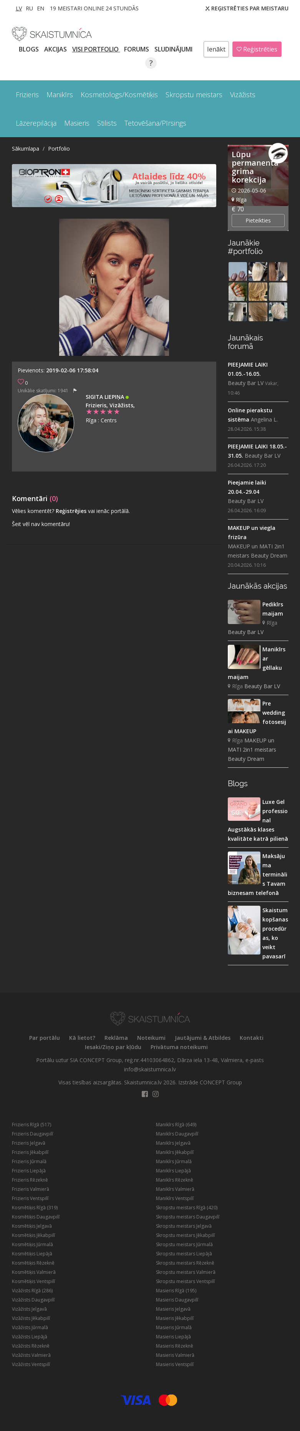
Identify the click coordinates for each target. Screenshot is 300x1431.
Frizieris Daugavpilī (32, 1134)
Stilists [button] (107, 123)
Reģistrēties (257, 49)
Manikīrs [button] (59, 94)
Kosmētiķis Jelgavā (32, 1226)
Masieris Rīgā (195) (176, 1290)
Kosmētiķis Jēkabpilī (33, 1235)
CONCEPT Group (221, 1082)
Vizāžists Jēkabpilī (31, 1318)
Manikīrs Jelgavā (173, 1143)
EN (40, 8)
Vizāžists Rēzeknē (31, 1346)
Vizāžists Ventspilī (31, 1364)
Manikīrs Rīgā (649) (176, 1124)
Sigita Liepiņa (106, 396)
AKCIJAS (56, 49)
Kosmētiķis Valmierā (34, 1272)
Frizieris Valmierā (30, 1189)
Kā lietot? (82, 1037)
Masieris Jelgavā (173, 1309)
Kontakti (252, 1037)
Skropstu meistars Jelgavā (184, 1226)
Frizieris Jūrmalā (29, 1161)
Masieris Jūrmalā (174, 1327)
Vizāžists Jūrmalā (30, 1327)
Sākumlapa (25, 148)
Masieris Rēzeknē (174, 1346)
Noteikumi (151, 1037)
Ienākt (216, 49)
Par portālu (44, 1037)
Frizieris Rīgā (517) (31, 1124)
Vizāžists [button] (242, 94)
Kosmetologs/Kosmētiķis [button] (119, 94)
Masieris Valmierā (175, 1355)
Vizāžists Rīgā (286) (32, 1290)
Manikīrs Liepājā (173, 1170)
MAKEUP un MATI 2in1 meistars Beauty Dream (257, 551)
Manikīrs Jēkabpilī (175, 1152)
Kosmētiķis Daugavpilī (36, 1217)
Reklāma (116, 1037)
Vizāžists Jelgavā (29, 1309)
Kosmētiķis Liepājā (32, 1253)
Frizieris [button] (27, 94)
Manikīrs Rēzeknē (174, 1180)
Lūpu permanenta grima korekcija (255, 167)
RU (29, 8)
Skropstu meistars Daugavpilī (187, 1217)
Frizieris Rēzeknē (30, 1180)
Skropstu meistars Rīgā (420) (186, 1207)
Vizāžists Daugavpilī (33, 1300)
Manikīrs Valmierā (175, 1189)
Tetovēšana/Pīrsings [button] (155, 123)
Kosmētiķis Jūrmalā (32, 1244)
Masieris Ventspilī (175, 1364)
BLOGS (29, 49)
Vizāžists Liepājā (29, 1336)
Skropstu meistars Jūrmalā (184, 1244)
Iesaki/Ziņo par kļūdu (113, 1047)
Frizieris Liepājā (29, 1170)
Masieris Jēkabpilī (175, 1318)
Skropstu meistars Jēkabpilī (185, 1235)
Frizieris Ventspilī (30, 1198)
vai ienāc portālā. (109, 511)
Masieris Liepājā (173, 1336)
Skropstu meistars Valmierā (185, 1272)
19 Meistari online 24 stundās (94, 8)
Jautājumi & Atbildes (202, 1037)
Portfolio (59, 148)
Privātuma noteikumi (179, 1047)
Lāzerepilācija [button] (36, 123)
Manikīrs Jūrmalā (174, 1161)
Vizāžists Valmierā (31, 1355)
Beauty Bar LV (246, 383)
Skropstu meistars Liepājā (184, 1253)
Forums (137, 49)
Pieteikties (258, 220)
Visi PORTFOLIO (96, 49)
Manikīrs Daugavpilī (177, 1134)
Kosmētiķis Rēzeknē (33, 1263)
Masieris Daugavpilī (177, 1300)
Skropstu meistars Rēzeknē (185, 1263)
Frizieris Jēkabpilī (30, 1152)
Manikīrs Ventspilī (175, 1198)
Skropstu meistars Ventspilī (185, 1281)
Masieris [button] (77, 123)
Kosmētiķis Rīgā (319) (35, 1207)
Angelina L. (264, 419)
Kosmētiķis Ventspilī (33, 1281)
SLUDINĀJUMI (174, 49)
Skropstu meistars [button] (194, 94)
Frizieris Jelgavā (28, 1143)
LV (19, 8)
